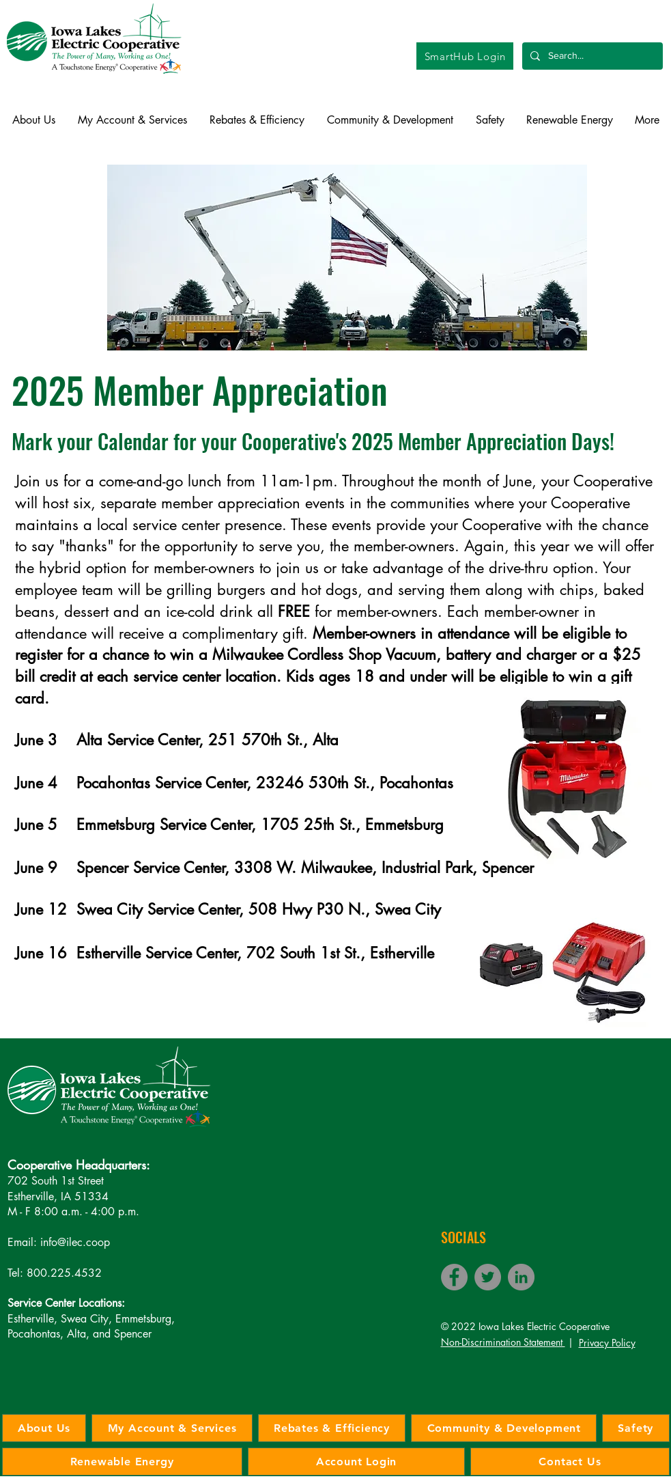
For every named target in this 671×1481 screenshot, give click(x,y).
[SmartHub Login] (464, 56)
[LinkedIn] (521, 1277)
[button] (34, 120)
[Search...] (591, 56)
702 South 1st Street (56, 1181)
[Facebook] (454, 1277)
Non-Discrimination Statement (503, 1341)
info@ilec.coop (75, 1242)
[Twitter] (487, 1277)
